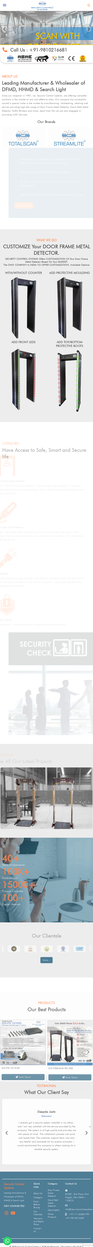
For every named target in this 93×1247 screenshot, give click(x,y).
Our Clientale (38, 1213)
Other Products (10, 619)
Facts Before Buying (37, 1204)
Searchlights (8, 573)
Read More (17, 205)
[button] (89, 29)
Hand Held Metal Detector (16, 527)
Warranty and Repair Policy (39, 1221)
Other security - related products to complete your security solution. (37, 624)
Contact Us (37, 1230)
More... (46, 960)
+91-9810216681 (51, 50)
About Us (38, 1193)
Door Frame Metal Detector (16, 481)
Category (38, 1197)
